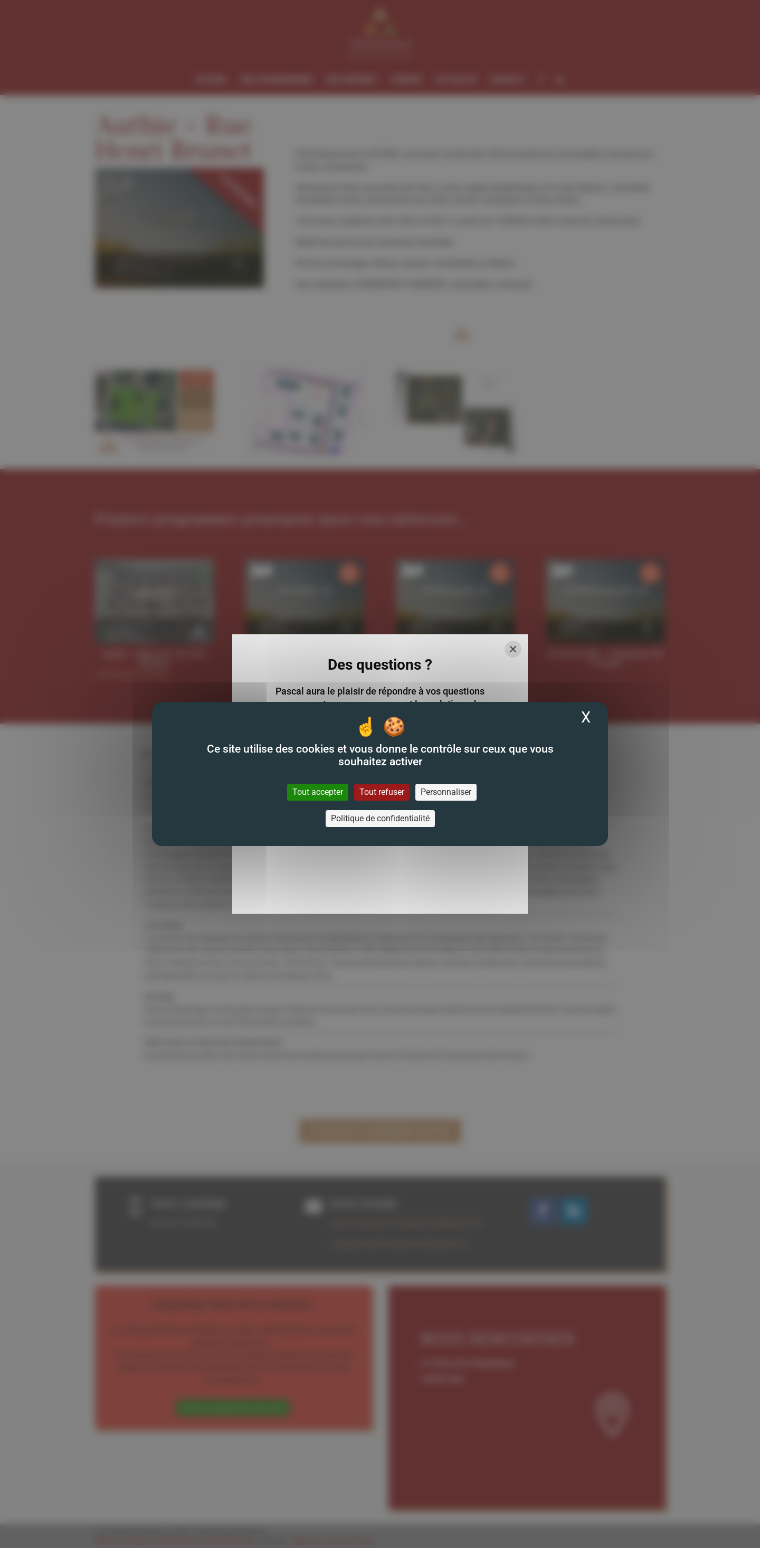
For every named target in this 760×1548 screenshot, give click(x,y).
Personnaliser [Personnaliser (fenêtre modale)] (446, 792)
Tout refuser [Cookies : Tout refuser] (381, 792)
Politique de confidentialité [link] (380, 818)
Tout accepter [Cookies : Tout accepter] (317, 792)
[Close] (513, 649)
